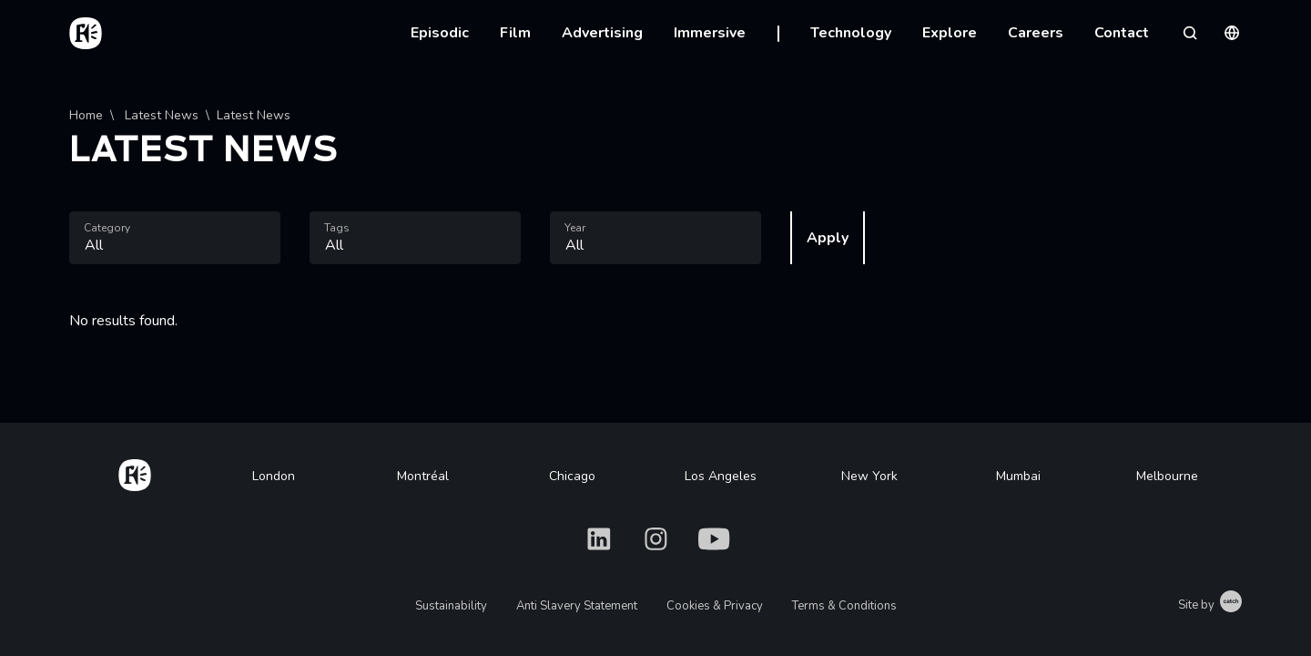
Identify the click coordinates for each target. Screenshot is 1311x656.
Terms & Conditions (844, 606)
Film (515, 33)
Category (107, 227)
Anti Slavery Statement (576, 606)
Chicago (572, 476)
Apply (828, 238)
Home (86, 115)
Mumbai (1018, 476)
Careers (1035, 33)
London (273, 476)
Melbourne (1167, 476)
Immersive (710, 33)
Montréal (423, 476)
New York (869, 476)
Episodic (440, 33)
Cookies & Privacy (714, 606)
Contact (1121, 33)
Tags (337, 227)
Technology (850, 33)
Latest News (159, 115)
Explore (949, 33)
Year (574, 227)
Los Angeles (721, 476)
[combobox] (174, 237)
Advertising (602, 33)
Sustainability (451, 606)
